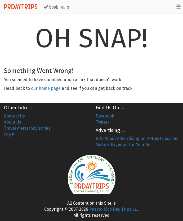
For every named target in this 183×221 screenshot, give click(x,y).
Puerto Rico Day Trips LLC (114, 209)
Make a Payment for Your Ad (123, 144)
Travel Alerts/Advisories (27, 128)
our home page (46, 88)
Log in (10, 134)
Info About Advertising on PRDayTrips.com (137, 138)
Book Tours (56, 6)
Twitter (102, 122)
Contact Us (14, 116)
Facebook (105, 116)
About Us (12, 122)
